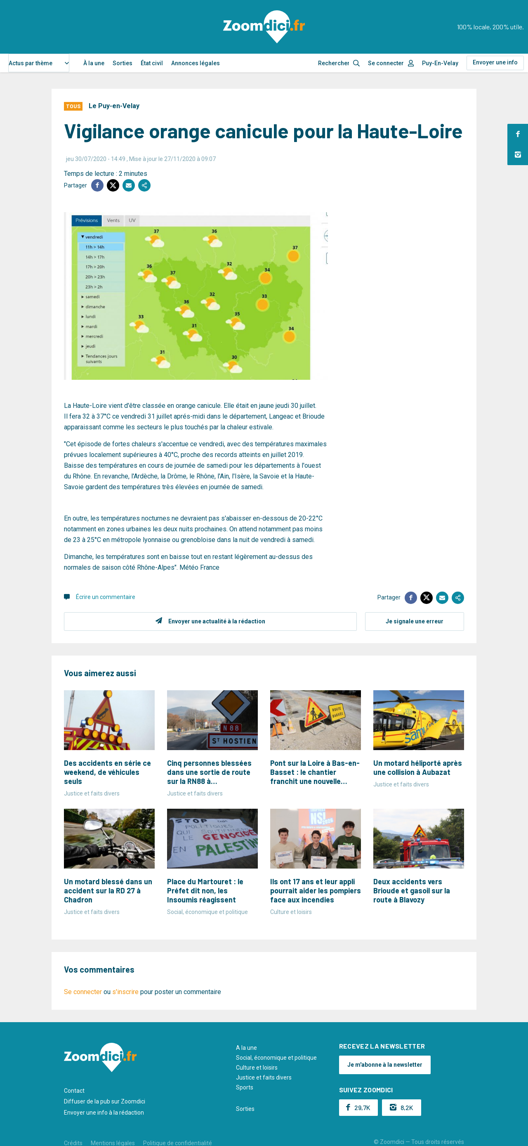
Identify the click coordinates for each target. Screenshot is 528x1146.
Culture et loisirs (257, 1067)
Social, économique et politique (276, 1057)
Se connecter (386, 63)
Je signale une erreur (414, 621)
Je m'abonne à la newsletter (384, 1064)
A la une (246, 1047)
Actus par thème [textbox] (30, 63)
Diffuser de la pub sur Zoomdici (104, 1101)
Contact (74, 1090)
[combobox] (38, 63)
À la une (93, 63)
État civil (152, 63)
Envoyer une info (495, 62)
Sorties (122, 63)
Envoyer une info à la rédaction (104, 1112)
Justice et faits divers (264, 1077)
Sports (244, 1087)
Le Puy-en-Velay (114, 106)
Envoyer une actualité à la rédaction (216, 621)
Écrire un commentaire (105, 597)
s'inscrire (125, 992)
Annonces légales (195, 63)
